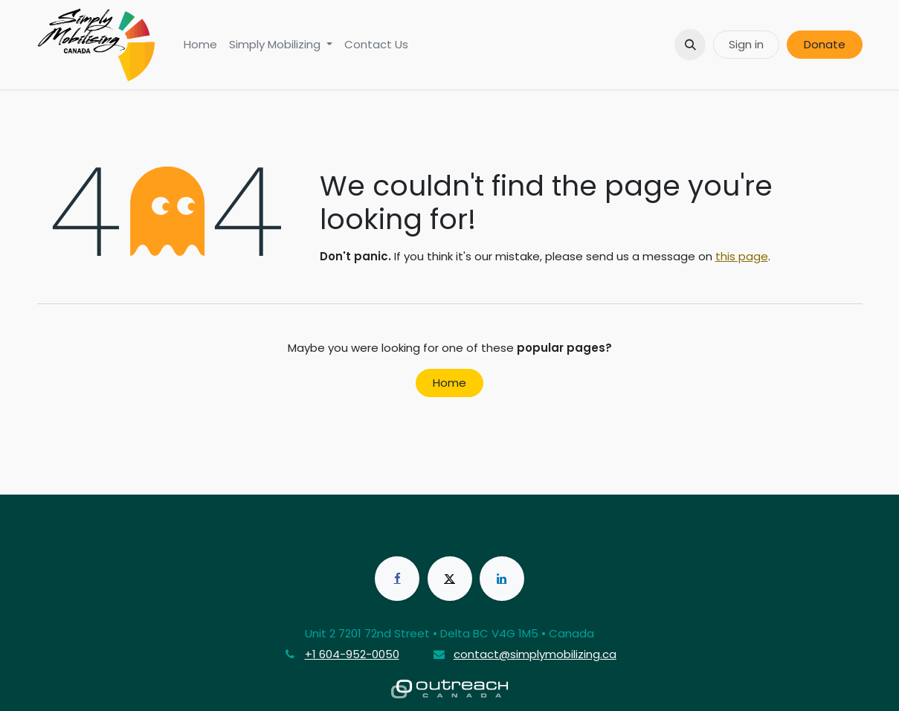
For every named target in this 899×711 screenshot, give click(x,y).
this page (741, 256)
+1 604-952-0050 (352, 654)
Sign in (746, 44)
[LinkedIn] (502, 578)
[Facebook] (397, 578)
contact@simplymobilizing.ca (535, 654)
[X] (450, 578)
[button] (690, 44)
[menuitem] (200, 44)
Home (449, 382)
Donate (824, 44)
